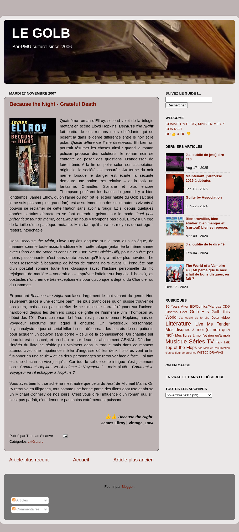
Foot (183, 312)
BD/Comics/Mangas (205, 306)
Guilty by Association (204, 197)
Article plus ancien (133, 459)
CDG (226, 306)
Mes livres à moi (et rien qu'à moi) (202, 335)
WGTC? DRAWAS (210, 352)
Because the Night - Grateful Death (52, 104)
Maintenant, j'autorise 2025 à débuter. (204, 178)
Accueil (81, 459)
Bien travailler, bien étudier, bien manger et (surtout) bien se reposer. (207, 223)
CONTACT (173, 129)
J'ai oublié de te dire (194, 317)
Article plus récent (29, 459)
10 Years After (177, 306)
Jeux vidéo (220, 317)
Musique (176, 341)
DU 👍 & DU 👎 (178, 134)
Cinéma (171, 312)
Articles (20, 500)
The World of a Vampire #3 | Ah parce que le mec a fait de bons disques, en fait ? (207, 272)
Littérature (36, 442)
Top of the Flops (181, 347)
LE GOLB (41, 33)
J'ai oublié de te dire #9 (205, 244)
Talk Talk (223, 342)
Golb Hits (199, 311)
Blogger (128, 487)
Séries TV (201, 341)
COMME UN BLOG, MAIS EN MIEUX (195, 124)
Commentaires (26, 509)
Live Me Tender (212, 324)
